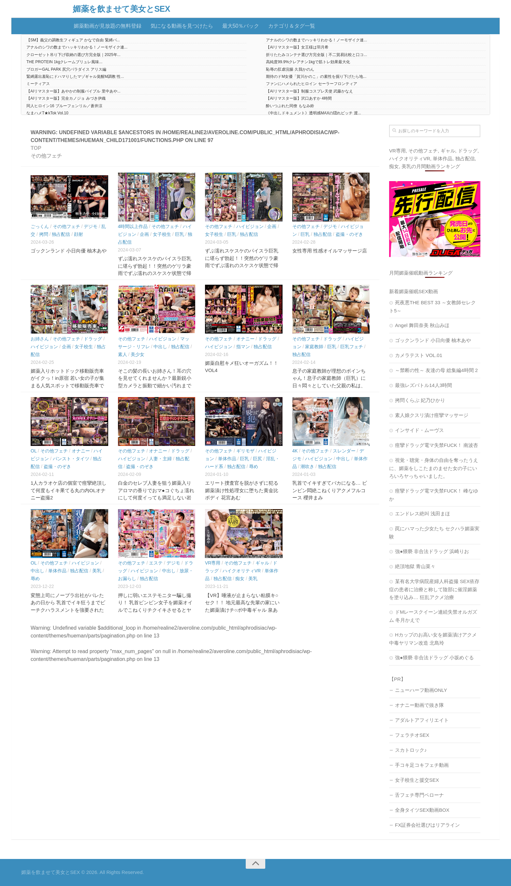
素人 (122, 354)
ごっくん (40, 226)
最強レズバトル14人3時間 (423, 385)
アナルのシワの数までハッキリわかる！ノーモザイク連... (316, 40)
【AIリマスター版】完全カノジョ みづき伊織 (66, 98)
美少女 (137, 354)
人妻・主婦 (160, 458)
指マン (243, 346)
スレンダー (344, 450)
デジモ (90, 226)
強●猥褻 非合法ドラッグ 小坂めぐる (434, 657)
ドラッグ (93, 338)
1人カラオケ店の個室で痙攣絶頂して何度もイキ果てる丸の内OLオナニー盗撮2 (69, 490)
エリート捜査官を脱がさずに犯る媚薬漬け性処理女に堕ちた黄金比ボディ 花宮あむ (241, 490)
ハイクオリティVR (242, 570)
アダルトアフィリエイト (422, 720)
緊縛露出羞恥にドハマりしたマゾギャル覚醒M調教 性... (75, 76)
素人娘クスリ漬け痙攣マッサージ (431, 415)
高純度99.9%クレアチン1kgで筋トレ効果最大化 (308, 62)
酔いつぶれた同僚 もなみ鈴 (290, 106)
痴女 (239, 578)
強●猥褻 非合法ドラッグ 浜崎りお (432, 551)
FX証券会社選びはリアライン (427, 825)
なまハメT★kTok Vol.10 (47, 113)
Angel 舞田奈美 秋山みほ (422, 325)
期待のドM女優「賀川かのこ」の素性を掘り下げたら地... (316, 76)
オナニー (245, 338)
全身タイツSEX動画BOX (422, 810)
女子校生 (162, 234)
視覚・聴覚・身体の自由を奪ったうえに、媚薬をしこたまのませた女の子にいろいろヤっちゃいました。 (433, 468)
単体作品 (227, 458)
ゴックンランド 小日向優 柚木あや (69, 250)
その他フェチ (66, 226)
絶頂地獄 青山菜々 (415, 566)
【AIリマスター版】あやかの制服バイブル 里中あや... (73, 91)
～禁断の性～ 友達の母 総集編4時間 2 (436, 370)
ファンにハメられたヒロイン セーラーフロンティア (311, 83)
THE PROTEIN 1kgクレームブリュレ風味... (64, 62)
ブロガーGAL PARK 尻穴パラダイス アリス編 (66, 69)
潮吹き (307, 466)
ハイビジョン (250, 226)
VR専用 (212, 562)
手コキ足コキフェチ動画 (422, 765)
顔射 (78, 234)
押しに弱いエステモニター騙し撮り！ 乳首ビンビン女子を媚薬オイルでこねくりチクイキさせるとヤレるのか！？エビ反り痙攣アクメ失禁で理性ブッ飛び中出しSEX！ (155, 610)
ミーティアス (38, 83)
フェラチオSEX (412, 735)
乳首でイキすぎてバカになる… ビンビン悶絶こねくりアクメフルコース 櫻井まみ (329, 490)
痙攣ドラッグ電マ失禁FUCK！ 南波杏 (436, 445)
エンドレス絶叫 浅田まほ (422, 513)
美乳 (96, 570)
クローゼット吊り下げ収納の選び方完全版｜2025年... (73, 54)
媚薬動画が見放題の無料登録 (107, 26)
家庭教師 (314, 346)
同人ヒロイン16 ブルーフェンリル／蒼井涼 (64, 106)
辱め (253, 466)
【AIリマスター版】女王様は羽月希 (297, 47)
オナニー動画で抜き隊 (419, 705)
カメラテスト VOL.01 (418, 355)
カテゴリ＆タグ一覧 (291, 26)
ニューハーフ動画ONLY (421, 690)
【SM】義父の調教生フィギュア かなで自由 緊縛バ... (73, 40)
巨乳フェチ (351, 346)
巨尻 (257, 458)
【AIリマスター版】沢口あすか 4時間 (298, 98)
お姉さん (40, 338)
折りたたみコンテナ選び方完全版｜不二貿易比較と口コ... (316, 54)
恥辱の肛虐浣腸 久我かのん (290, 69)
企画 (144, 234)
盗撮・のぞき (349, 234)
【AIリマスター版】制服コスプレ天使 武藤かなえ (309, 91)
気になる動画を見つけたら (182, 26)
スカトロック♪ (411, 750)
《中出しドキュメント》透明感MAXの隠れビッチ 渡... (313, 113)
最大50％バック (240, 26)
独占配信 (61, 234)
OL (33, 450)
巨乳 (179, 234)
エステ (156, 562)
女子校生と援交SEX (417, 780)
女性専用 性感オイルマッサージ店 (329, 250)
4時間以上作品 (133, 226)
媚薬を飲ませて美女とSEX (121, 9)
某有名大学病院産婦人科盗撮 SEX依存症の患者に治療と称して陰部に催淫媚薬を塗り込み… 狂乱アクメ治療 (434, 589)
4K (295, 450)
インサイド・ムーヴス (419, 430)
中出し (160, 346)
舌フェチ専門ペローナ (419, 795)
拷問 (43, 234)
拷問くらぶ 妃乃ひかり (420, 400)
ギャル (262, 562)
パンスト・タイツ (71, 458)
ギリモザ (245, 450)
